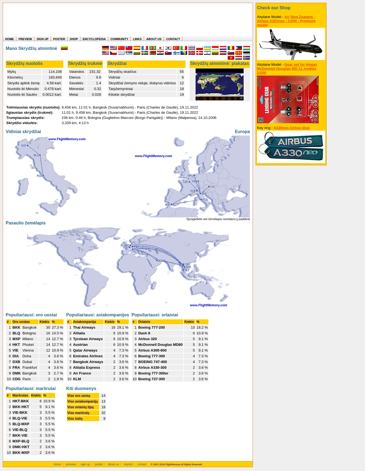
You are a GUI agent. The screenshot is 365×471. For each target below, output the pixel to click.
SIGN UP (43, 39)
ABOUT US (153, 39)
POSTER (59, 39)
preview (71, 464)
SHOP (74, 39)
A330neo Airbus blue (292, 128)
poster (99, 464)
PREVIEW (25, 39)
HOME (9, 39)
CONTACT (173, 39)
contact (142, 464)
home (57, 464)
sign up (85, 464)
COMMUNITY (119, 39)
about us (113, 464)
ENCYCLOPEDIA (94, 39)
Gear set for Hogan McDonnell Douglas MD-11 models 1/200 (287, 68)
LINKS (137, 39)
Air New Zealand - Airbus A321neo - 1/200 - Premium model (286, 21)
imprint (128, 464)
